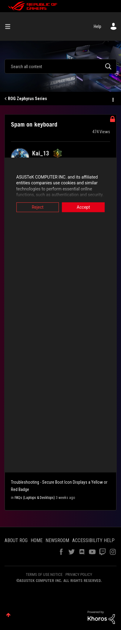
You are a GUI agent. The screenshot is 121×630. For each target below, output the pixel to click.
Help (97, 26)
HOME (36, 540)
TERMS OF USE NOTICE (44, 574)
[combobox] (60, 66)
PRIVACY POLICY (79, 574)
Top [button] (8, 615)
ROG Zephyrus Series (27, 98)
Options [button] (112, 99)
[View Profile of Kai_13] (40, 153)
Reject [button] (36, 207)
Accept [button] (85, 207)
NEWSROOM (57, 540)
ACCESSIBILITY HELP (93, 540)
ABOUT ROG (16, 540)
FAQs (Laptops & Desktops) (35, 498)
